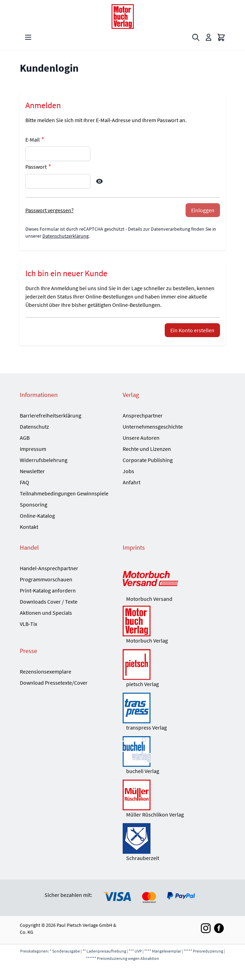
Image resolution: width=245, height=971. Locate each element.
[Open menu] (28, 37)
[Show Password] (99, 181)
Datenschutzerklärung (65, 236)
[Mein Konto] (208, 37)
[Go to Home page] (123, 16)
